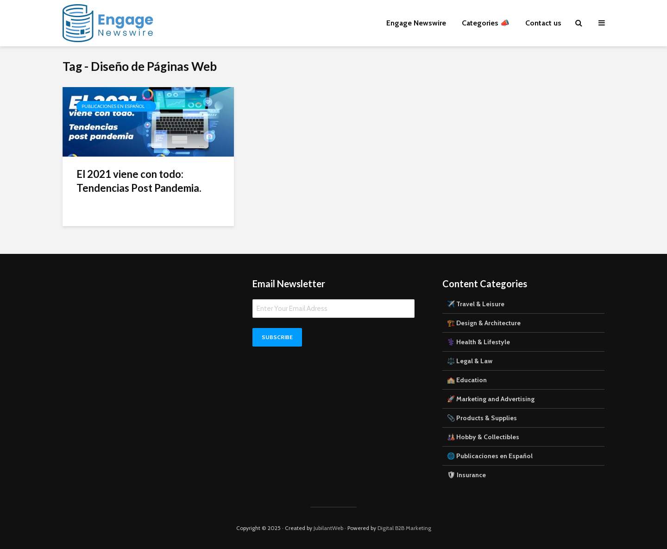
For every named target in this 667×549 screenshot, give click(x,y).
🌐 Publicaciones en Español (490, 456)
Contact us (543, 23)
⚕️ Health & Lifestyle (478, 342)
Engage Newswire (416, 23)
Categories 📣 (486, 23)
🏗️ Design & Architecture (484, 323)
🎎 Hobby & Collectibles (483, 437)
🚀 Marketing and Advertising (491, 399)
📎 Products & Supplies (482, 418)
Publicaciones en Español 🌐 (116, 106)
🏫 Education (467, 380)
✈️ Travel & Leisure (475, 304)
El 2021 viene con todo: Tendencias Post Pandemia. (138, 181)
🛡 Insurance (466, 475)
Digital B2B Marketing (404, 527)
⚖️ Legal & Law (469, 361)
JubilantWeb (328, 527)
